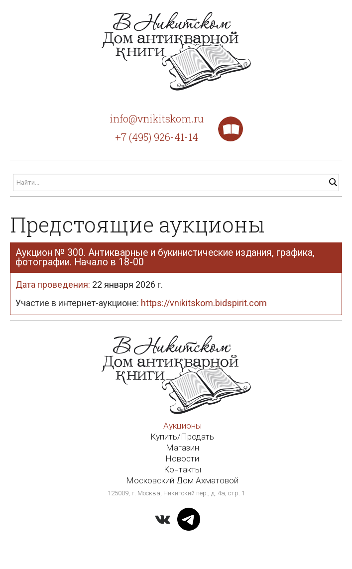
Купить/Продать (182, 437)
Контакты (182, 469)
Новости (182, 458)
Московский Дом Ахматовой (182, 480)
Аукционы (182, 426)
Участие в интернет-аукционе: (141, 303)
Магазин (182, 448)
